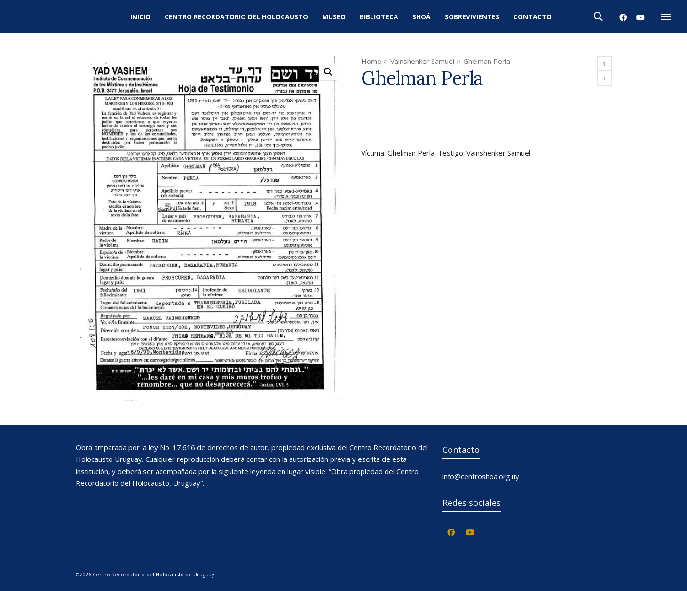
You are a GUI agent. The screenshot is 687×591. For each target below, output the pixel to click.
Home (371, 61)
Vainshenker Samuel (422, 61)
